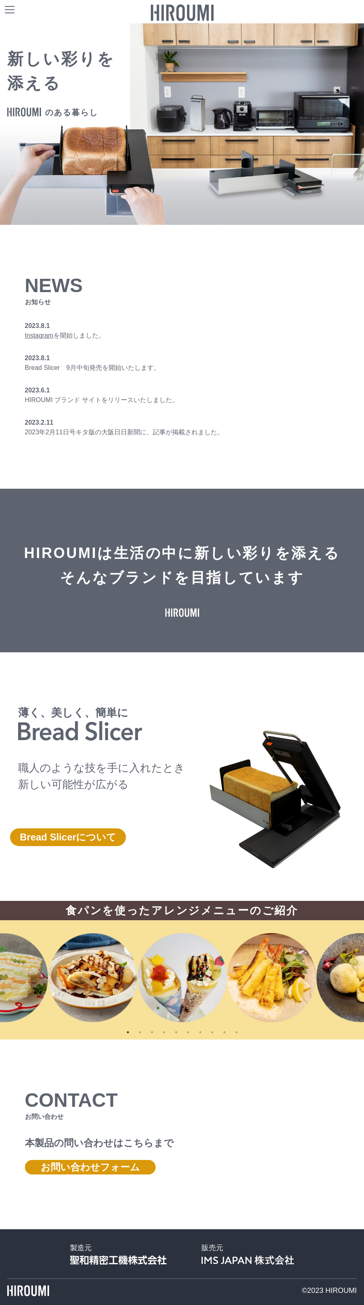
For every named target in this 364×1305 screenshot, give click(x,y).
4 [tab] (164, 1032)
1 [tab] (128, 1032)
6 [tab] (188, 1032)
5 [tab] (176, 1032)
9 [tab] (224, 1032)
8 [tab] (212, 1032)
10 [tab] (236, 1032)
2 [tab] (140, 1032)
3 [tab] (152, 1032)
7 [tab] (200, 1032)
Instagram (39, 335)
